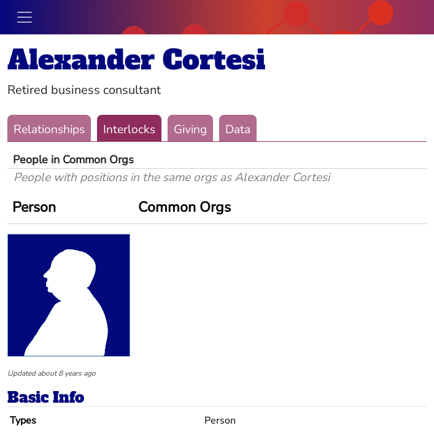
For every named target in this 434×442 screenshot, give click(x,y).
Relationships (49, 130)
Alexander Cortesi (136, 60)
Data (237, 130)
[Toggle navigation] (24, 17)
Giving (190, 130)
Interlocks (129, 130)
